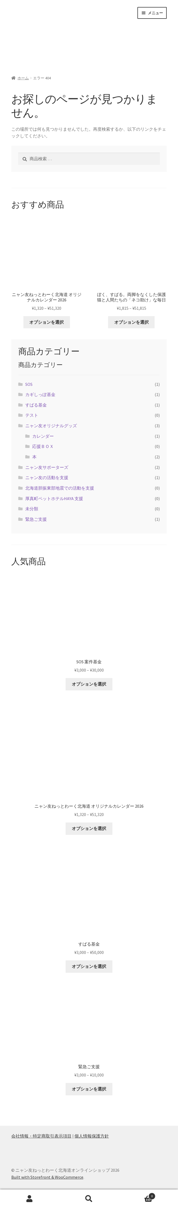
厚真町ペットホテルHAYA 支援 (54, 498)
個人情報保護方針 (91, 1136)
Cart (137, 1195)
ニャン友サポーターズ (46, 467)
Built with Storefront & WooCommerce (47, 1177)
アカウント (29, 1199)
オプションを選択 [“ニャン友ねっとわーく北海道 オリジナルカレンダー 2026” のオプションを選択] (46, 322)
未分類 (31, 508)
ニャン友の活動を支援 (46, 477)
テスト (31, 415)
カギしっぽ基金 (40, 394)
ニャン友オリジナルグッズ (51, 425)
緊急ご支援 (36, 519)
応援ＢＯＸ (43, 446)
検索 (89, 1199)
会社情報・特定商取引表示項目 (41, 1136)
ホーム (23, 78)
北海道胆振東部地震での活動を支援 (59, 488)
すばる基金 (36, 405)
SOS (29, 384)
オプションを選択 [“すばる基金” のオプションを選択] (89, 966)
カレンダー (43, 436)
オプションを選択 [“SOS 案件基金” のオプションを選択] (89, 684)
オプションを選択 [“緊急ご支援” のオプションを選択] (89, 1089)
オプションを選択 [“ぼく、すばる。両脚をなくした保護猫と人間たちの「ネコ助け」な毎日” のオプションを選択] (131, 322)
